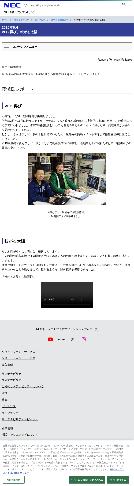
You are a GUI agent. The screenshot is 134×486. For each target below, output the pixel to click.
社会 (4, 399)
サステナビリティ (13, 379)
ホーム (5, 20)
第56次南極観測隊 (59, 20)
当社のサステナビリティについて (23, 386)
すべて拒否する (118, 479)
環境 (4, 393)
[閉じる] (128, 446)
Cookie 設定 (13, 479)
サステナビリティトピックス (20, 419)
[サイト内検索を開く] (124, 4)
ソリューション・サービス (18, 358)
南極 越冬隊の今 (21, 20)
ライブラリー (10, 412)
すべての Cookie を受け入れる (87, 479)
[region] (67, 463)
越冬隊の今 (40, 20)
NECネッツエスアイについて (20, 434)
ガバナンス (9, 406)
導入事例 (7, 364)
